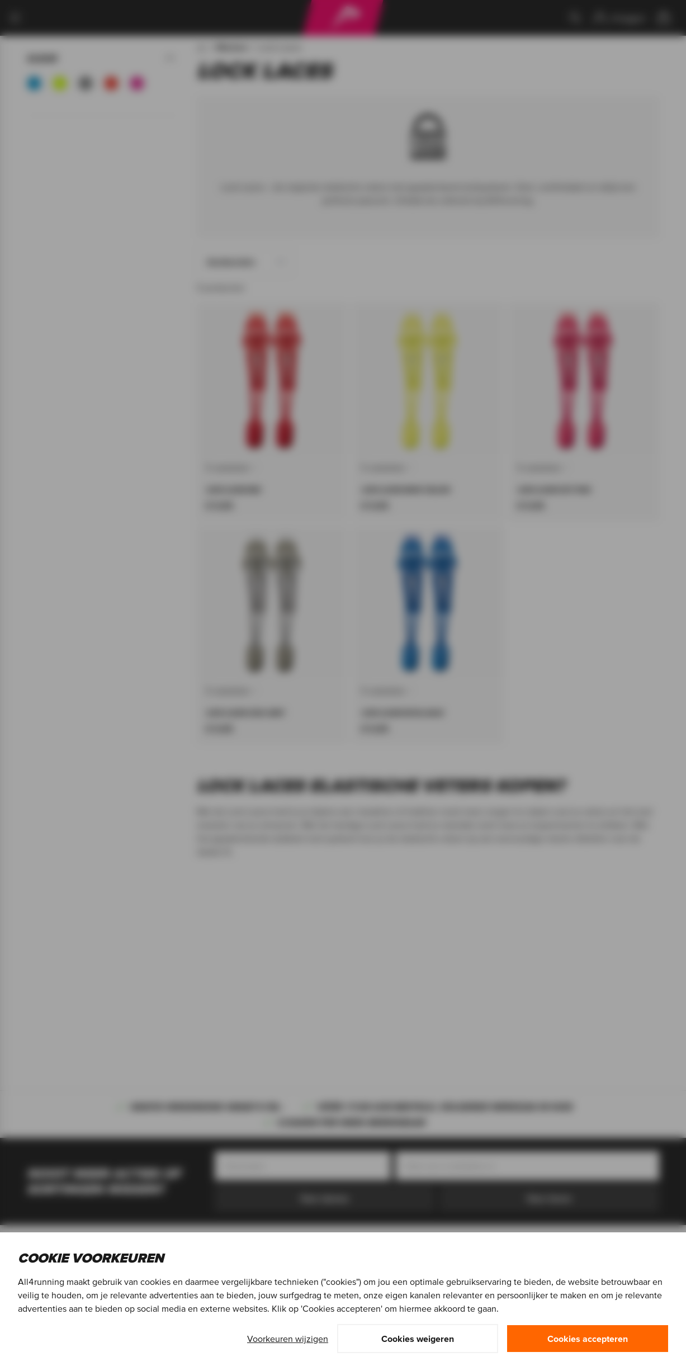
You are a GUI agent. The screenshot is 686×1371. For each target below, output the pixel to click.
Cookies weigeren (417, 1339)
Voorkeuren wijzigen (287, 1339)
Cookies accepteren (587, 1339)
